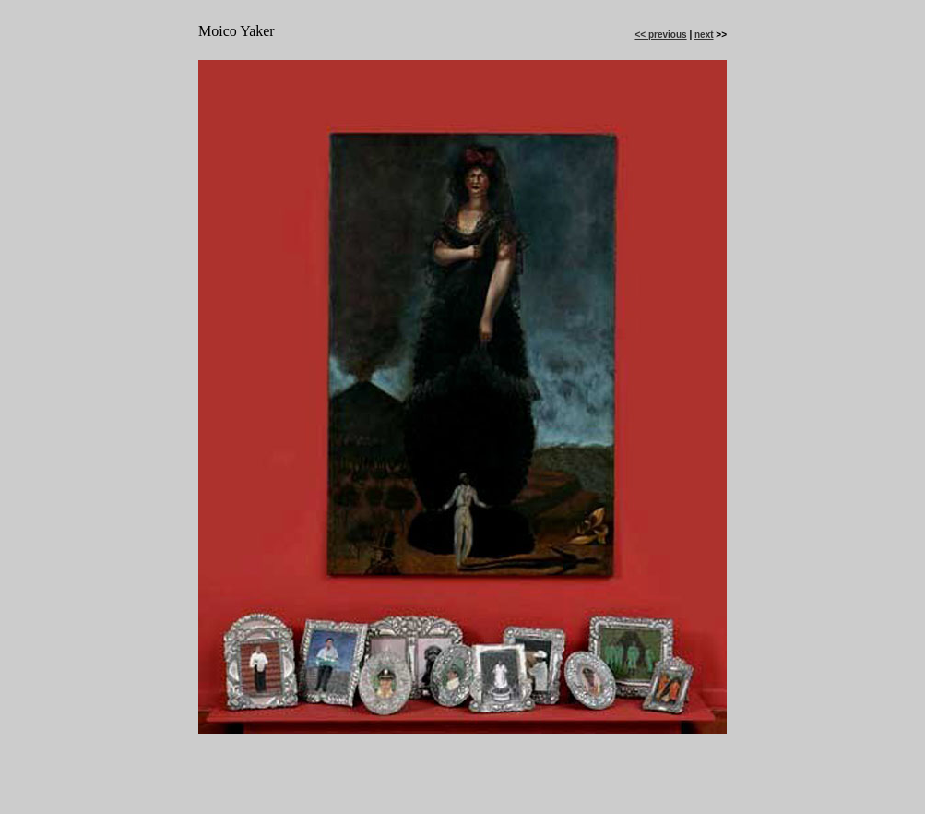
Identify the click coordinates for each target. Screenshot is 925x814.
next (704, 35)
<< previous (660, 35)
